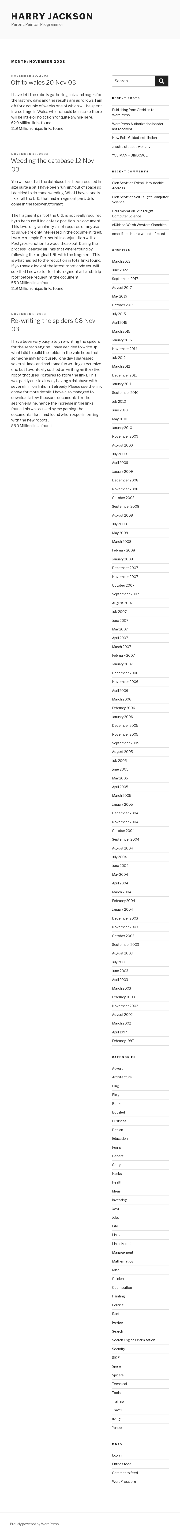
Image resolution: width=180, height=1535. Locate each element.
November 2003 (125, 927)
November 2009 (125, 436)
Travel (117, 1410)
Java (115, 1209)
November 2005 (125, 734)
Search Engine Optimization (133, 1340)
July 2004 (119, 857)
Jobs (115, 1217)
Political (118, 1305)
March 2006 (121, 699)
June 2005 (120, 769)
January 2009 (122, 471)
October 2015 (123, 305)
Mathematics (122, 1261)
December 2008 (125, 480)
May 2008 (120, 533)
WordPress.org (124, 1481)
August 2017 (122, 288)
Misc (116, 1270)
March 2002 (121, 1023)
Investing (119, 1200)
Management (122, 1252)
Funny (116, 1147)
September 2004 (125, 839)
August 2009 (122, 445)
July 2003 (119, 962)
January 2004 (122, 909)
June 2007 (120, 620)
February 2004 (123, 901)
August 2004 (122, 848)
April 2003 (120, 980)
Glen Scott (120, 183)
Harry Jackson (52, 16)
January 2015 (122, 340)
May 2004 (120, 874)
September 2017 (125, 279)
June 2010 (120, 410)
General (118, 1156)
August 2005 (122, 752)
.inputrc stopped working (131, 147)
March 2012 (121, 366)
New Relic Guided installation (134, 138)
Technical (119, 1384)
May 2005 (120, 778)
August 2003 (122, 953)
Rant (116, 1314)
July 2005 (119, 761)
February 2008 (123, 550)
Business (119, 1121)
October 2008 (123, 498)
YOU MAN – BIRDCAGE (130, 155)
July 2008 (119, 524)
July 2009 (119, 454)
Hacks (117, 1174)
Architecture (122, 1077)
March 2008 (121, 542)
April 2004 (120, 883)
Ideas (116, 1191)
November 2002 (125, 1006)
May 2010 (119, 419)
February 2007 (123, 655)
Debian (117, 1130)
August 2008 (122, 515)
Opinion (118, 1279)
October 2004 (123, 831)
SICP (116, 1358)
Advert (117, 1068)
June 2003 (120, 971)
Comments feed (125, 1473)
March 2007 (121, 647)
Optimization (122, 1287)
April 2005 (120, 787)
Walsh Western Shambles (146, 225)
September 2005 (125, 743)
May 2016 (119, 296)
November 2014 (124, 349)
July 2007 (119, 612)
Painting (118, 1296)
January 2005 (122, 804)
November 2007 (125, 577)
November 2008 (125, 489)
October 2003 (123, 936)
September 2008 (125, 506)
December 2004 (125, 813)
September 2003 (125, 944)
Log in (117, 1455)
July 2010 (119, 401)
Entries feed (121, 1464)
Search (117, 1331)
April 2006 (120, 691)
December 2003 (125, 918)
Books (117, 1104)
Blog (115, 1095)
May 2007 (120, 629)
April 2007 (120, 638)
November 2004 (125, 822)
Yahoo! (117, 1428)
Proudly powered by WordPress (34, 1524)
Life (115, 1226)
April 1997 (119, 1032)
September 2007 (125, 594)
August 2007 (122, 603)
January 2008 (122, 559)
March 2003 (121, 988)
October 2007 (123, 585)
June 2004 (120, 866)
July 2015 (119, 314)
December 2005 (125, 725)
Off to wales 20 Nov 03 (43, 82)
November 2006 (125, 682)
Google (118, 1165)
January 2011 (121, 384)
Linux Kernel (121, 1244)
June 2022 (120, 270)
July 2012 (119, 358)
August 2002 (122, 1015)
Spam (116, 1366)
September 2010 (125, 393)
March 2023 (121, 261)
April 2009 (120, 463)
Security (118, 1349)
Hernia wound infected (147, 234)
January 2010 (122, 428)
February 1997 (123, 1041)
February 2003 (123, 997)
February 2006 (123, 708)
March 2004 (121, 892)
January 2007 (122, 664)
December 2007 (125, 568)
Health (117, 1182)
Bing (115, 1086)
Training (118, 1401)
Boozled (118, 1112)
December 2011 (124, 375)
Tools (116, 1393)
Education (120, 1138)
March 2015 (121, 331)
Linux (116, 1235)
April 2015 (119, 322)
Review (118, 1322)
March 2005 (121, 795)
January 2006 (122, 717)
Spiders (118, 1375)
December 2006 (125, 673)
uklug (116, 1419)
